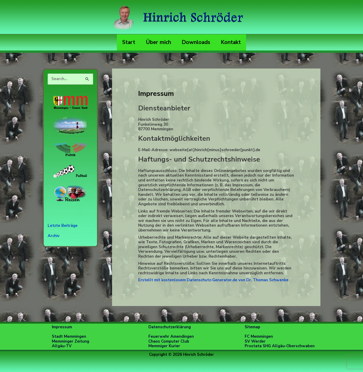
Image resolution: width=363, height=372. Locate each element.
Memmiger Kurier (164, 346)
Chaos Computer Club (168, 341)
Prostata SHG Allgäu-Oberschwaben (280, 346)
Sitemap (252, 327)
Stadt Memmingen (69, 336)
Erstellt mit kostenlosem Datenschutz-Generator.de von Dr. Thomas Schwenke (213, 280)
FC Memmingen (259, 336)
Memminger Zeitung (70, 341)
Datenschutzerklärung (169, 327)
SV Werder (255, 341)
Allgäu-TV (62, 346)
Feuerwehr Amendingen (171, 336)
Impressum (62, 327)
